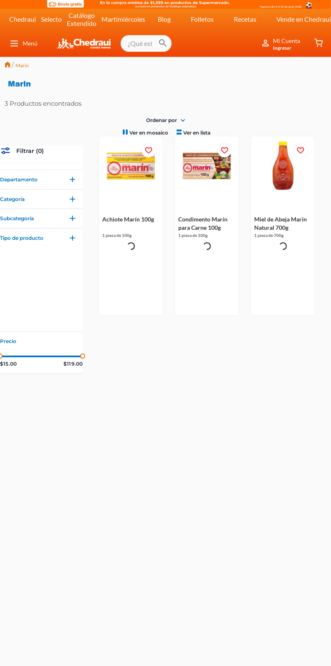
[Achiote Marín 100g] (131, 172)
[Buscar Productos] (163, 43)
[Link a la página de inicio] (7, 65)
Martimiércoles (123, 19)
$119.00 (73, 364)
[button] (41, 180)
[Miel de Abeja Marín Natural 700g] (283, 172)
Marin (22, 65)
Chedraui (22, 19)
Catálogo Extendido (81, 19)
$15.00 (8, 364)
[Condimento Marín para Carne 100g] (207, 172)
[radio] (145, 132)
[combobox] (146, 43)
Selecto (51, 19)
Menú (23, 43)
